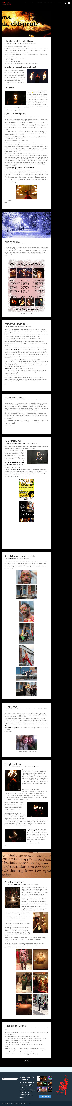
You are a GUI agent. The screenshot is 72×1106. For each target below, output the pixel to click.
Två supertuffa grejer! (13, 440)
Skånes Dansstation (9, 343)
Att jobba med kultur (10, 43)
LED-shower (31, 3)
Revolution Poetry (9, 375)
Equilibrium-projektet (31, 830)
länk (6, 725)
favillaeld (21, 43)
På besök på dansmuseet (14, 881)
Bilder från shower (10, 766)
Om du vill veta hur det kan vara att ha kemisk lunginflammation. (19, 167)
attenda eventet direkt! (28, 474)
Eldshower (39, 3)
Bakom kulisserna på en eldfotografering (20, 556)
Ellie (7, 326)
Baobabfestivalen (16, 469)
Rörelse (19, 443)
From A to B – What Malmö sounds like (14, 349)
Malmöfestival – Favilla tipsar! (16, 323)
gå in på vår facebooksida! (12, 462)
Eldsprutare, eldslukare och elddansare (19, 41)
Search (69, 3)
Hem (25, 3)
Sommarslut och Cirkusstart (15, 397)
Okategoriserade (9, 558)
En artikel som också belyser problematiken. (15, 168)
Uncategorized (32, 708)
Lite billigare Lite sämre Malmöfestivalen (14, 359)
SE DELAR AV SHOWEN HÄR (33, 843)
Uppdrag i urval (48, 3)
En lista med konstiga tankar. (16, 1025)
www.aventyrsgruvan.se (14, 727)
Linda (16, 43)
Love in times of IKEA (9, 368)
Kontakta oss (57, 3)
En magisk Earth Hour (13, 764)
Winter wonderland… (12, 241)
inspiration (10, 326)
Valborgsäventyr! (11, 706)
